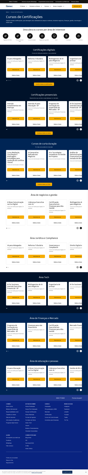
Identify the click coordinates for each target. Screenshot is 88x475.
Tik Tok (66, 420)
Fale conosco (9, 445)
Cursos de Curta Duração (51, 417)
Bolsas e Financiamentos (31, 428)
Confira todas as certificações (44, 84)
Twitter (66, 417)
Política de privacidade (12, 457)
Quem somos (9, 406)
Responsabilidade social (12, 412)
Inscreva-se (77, 6)
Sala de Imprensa (10, 417)
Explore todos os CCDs (44, 184)
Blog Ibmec (28, 437)
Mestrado (47, 412)
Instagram (66, 406)
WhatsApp (9, 443)
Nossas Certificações (30, 412)
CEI (26, 440)
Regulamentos (9, 462)
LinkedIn (66, 412)
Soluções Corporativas (31, 431)
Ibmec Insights (57, 6)
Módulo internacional (11, 409)
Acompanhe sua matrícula (13, 437)
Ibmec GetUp (28, 448)
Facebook (66, 409)
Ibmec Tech (28, 422)
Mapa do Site (9, 460)
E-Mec (27, 445)
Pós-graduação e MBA (51, 409)
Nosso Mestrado (29, 414)
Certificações (48, 414)
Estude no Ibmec (35, 6)
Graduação (48, 406)
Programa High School (12, 422)
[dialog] (44, 472)
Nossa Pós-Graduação (31, 409)
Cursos (46, 6)
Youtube (66, 414)
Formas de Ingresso (30, 417)
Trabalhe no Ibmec (11, 414)
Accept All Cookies (67, 472)
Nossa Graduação (30, 406)
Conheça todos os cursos (44, 133)
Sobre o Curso (15, 75)
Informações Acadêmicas (12, 420)
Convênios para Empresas (52, 420)
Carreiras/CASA (29, 443)
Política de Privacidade (36, 472)
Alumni (27, 425)
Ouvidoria (8, 440)
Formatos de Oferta (30, 420)
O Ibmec (22, 6)
